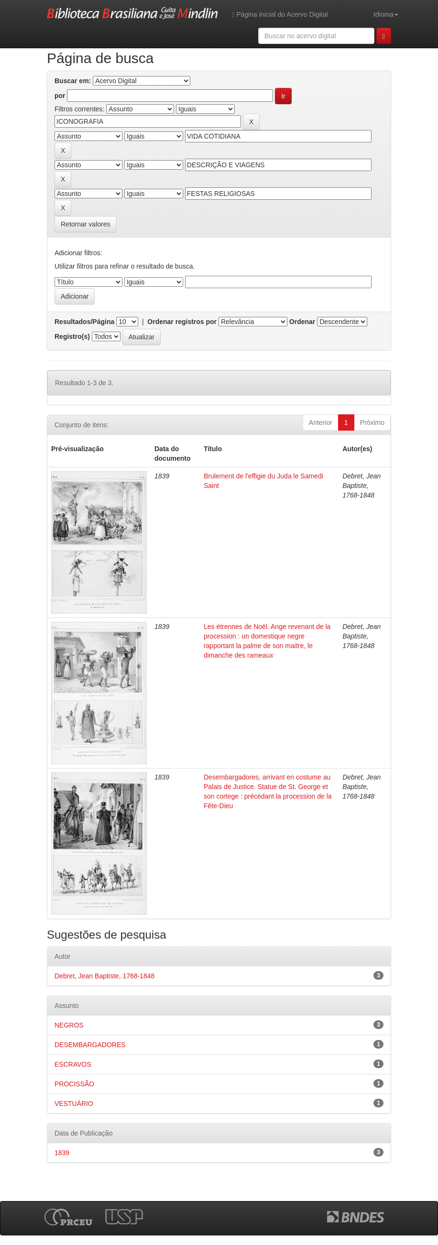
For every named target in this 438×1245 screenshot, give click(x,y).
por (60, 95)
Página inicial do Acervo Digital (280, 15)
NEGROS (69, 1025)
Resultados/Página (84, 321)
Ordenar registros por (182, 321)
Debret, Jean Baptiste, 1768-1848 (104, 976)
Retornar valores (85, 224)
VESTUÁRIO (74, 1103)
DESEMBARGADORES (90, 1045)
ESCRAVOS (73, 1064)
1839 (62, 1153)
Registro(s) (72, 336)
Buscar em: (73, 81)
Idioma (385, 14)
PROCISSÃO (74, 1084)
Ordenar (302, 321)
